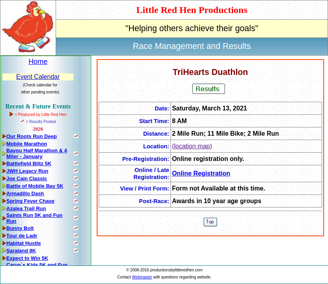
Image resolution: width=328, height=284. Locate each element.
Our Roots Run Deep (31, 136)
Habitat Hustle (23, 243)
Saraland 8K (21, 251)
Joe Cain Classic (26, 178)
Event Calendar (38, 76)
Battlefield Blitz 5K (28, 163)
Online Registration (201, 173)
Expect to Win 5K (27, 258)
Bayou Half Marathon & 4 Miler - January (36, 153)
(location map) (192, 146)
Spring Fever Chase (30, 201)
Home (37, 61)
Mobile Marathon (26, 144)
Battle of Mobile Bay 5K (34, 186)
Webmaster (142, 277)
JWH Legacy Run (27, 171)
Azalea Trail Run (26, 208)
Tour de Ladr (21, 236)
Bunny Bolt (20, 228)
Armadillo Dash (25, 193)
